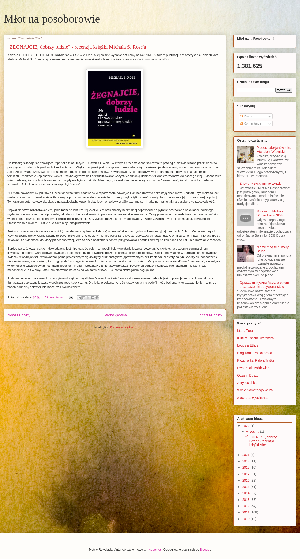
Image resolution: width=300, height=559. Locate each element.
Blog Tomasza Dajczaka (254, 353)
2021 (246, 455)
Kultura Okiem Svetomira (255, 338)
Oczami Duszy (247, 375)
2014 (246, 493)
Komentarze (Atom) (123, 327)
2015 (246, 487)
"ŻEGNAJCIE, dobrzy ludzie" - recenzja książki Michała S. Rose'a (77, 47)
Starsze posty (211, 315)
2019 (246, 461)
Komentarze (250, 123)
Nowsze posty (19, 315)
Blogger (205, 549)
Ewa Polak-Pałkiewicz (253, 368)
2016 (246, 480)
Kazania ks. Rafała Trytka (255, 360)
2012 (246, 506)
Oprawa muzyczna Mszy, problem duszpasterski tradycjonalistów (264, 285)
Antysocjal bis (247, 383)
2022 (246, 426)
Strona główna (115, 315)
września (253, 431)
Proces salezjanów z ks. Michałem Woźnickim (274, 150)
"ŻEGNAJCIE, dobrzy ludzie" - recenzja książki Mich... (261, 441)
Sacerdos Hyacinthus (252, 398)
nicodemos (154, 549)
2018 (246, 467)
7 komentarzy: (54, 297)
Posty (246, 116)
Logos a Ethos (247, 345)
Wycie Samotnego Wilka (255, 390)
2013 (246, 499)
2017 (246, 474)
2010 (246, 519)
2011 (246, 512)
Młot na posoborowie (52, 18)
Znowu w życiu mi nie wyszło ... (262, 183)
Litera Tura (245, 330)
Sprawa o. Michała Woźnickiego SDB (270, 213)
